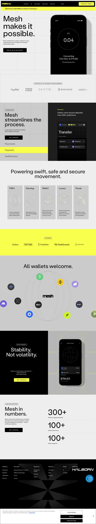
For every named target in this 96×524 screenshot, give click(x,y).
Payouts (4, 478)
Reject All (71, 516)
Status (35, 476)
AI (31, 4)
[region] (48, 516)
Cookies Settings (71, 512)
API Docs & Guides (37, 470)
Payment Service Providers (21, 470)
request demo (86, 4)
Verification (5, 475)
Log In (62, 4)
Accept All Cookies (71, 520)
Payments (5, 470)
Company (50, 470)
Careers (50, 475)
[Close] (93, 516)
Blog (49, 472)
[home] (6, 4)
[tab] (24, 144)
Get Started (13, 137)
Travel (15, 475)
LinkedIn (65, 472)
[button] (26, 4)
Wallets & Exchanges (19, 472)
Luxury (15, 478)
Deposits (4, 472)
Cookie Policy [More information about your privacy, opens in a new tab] (32, 512)
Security (36, 474)
